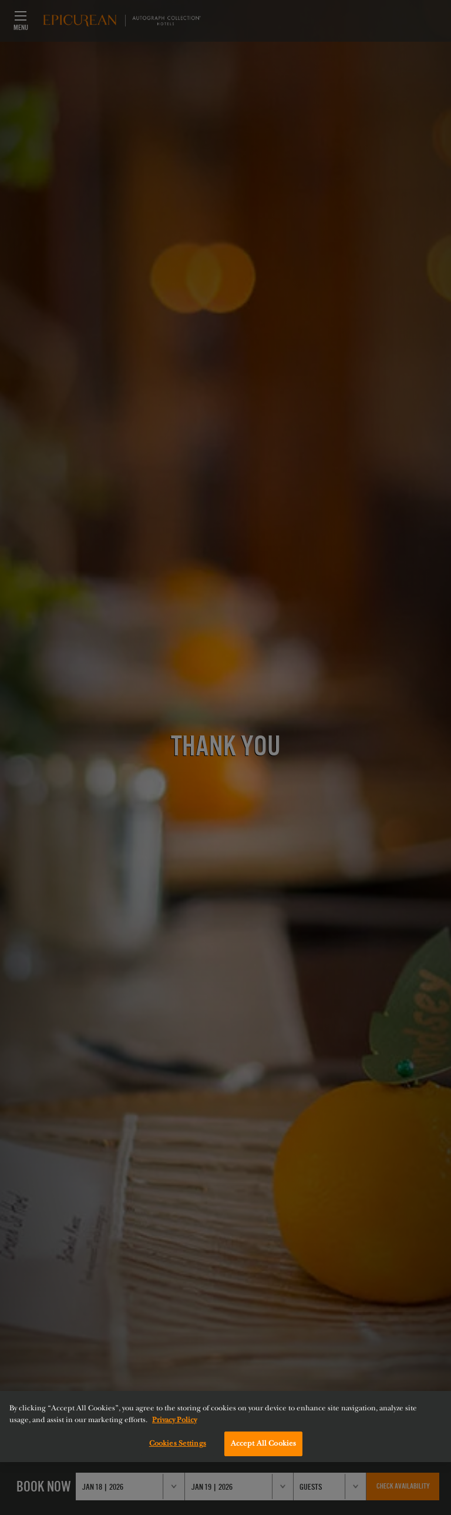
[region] (225, 1426)
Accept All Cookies (263, 1443)
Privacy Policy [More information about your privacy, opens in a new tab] (174, 1419)
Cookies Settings (177, 1443)
